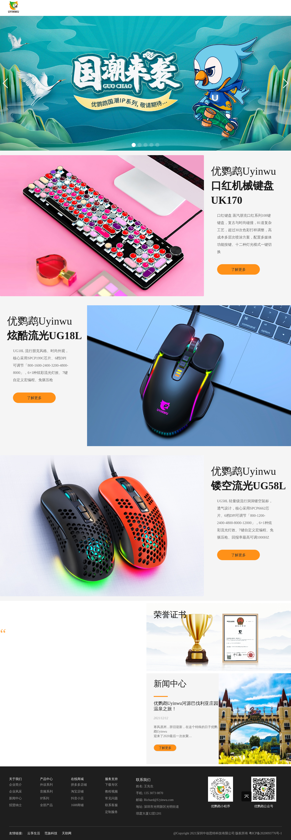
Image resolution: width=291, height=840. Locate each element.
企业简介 (15, 784)
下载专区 (111, 784)
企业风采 (15, 791)
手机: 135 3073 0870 (149, 793)
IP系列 (44, 798)
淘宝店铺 (77, 791)
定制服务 (111, 812)
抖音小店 (77, 798)
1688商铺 (77, 805)
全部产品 (46, 805)
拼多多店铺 (79, 784)
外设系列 (46, 784)
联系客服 (111, 805)
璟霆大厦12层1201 (148, 813)
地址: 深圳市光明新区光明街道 (157, 806)
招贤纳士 (15, 805)
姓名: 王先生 (144, 786)
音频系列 (46, 791)
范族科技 (51, 833)
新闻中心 (15, 798)
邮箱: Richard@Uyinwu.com (154, 800)
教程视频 (111, 791)
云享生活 (33, 833)
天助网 (66, 833)
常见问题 (111, 798)
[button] (5, 83)
